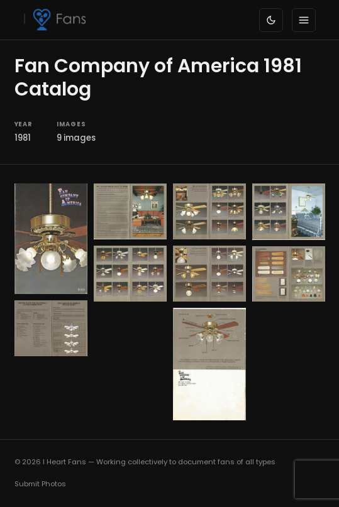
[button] (50, 238)
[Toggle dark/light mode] (271, 20)
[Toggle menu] (304, 20)
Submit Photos (40, 484)
